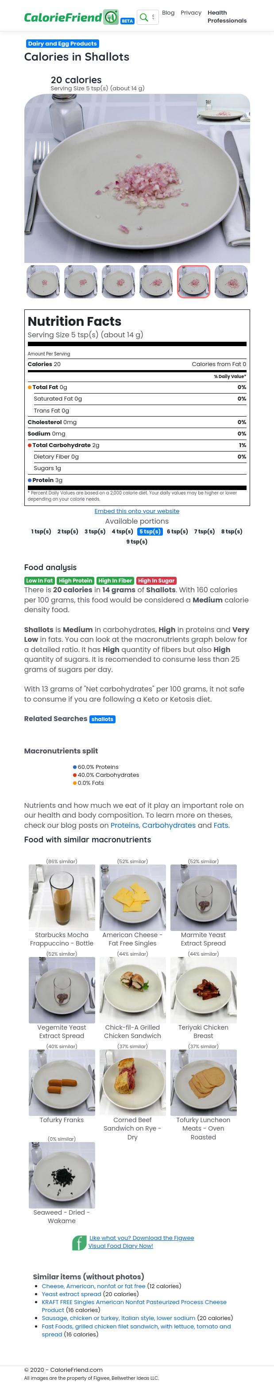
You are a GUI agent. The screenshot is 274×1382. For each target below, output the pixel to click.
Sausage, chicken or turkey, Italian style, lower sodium (119, 1318)
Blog (168, 12)
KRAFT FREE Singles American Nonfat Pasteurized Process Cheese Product (134, 1306)
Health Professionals (227, 16)
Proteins (125, 825)
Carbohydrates (169, 825)
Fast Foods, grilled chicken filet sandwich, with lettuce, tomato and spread (136, 1330)
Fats (221, 825)
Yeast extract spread (72, 1294)
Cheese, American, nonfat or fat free (94, 1286)
